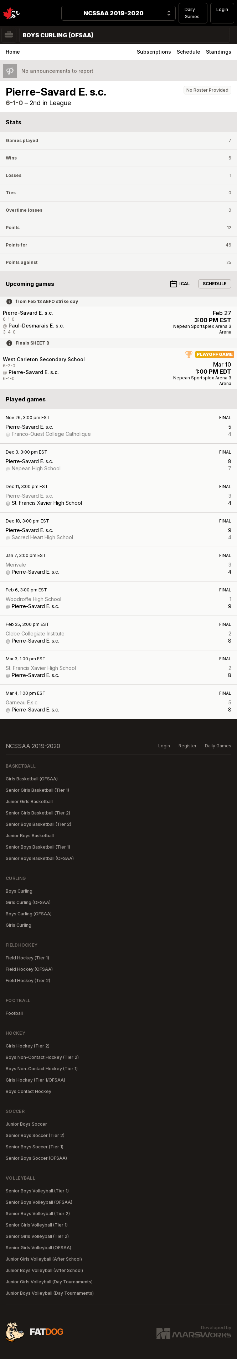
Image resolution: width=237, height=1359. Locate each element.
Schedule (188, 52)
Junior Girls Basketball (29, 801)
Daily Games (192, 13)
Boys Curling (19, 891)
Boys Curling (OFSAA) (29, 913)
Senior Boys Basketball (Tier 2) (38, 824)
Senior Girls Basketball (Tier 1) (37, 790)
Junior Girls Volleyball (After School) (44, 1259)
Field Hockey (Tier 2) (28, 980)
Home (13, 52)
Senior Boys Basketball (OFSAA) (40, 858)
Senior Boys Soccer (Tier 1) (34, 1146)
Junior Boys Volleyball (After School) (44, 1270)
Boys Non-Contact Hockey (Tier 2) (42, 1057)
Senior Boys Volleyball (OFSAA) (39, 1202)
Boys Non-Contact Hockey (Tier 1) (42, 1068)
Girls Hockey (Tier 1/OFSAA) (35, 1080)
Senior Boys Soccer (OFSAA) (36, 1158)
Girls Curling (18, 925)
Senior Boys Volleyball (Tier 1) (37, 1190)
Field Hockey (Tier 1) (27, 957)
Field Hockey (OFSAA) (29, 969)
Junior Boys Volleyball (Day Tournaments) (50, 1293)
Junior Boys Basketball (30, 835)
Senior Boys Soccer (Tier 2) (35, 1135)
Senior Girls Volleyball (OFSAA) (38, 1247)
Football (14, 1013)
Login (222, 9)
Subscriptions (154, 52)
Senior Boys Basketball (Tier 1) (38, 847)
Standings (218, 52)
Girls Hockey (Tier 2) (28, 1046)
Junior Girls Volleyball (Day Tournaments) (49, 1281)
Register (187, 745)
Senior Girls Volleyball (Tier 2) (37, 1236)
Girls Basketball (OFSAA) (32, 778)
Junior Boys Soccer (26, 1124)
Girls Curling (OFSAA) (28, 902)
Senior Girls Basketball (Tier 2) (38, 813)
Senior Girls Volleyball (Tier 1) (37, 1225)
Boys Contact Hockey (28, 1091)
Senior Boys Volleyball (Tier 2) (38, 1213)
